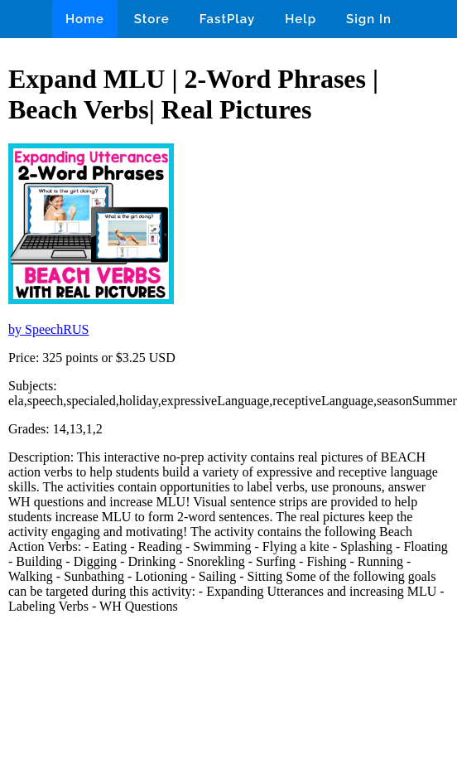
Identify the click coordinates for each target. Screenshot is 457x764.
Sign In (369, 19)
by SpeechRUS (48, 329)
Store (152, 19)
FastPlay (228, 19)
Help (300, 19)
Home (84, 19)
